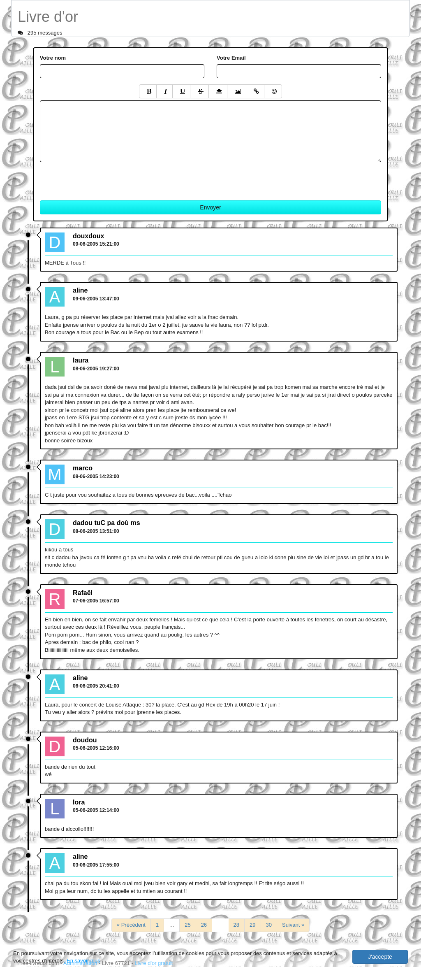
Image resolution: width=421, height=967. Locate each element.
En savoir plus (83, 961)
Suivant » (293, 925)
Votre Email (231, 58)
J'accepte (380, 956)
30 (269, 925)
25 (187, 925)
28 (236, 925)
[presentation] (102, 178)
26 (204, 925)
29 (252, 925)
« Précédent (131, 925)
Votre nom (53, 58)
